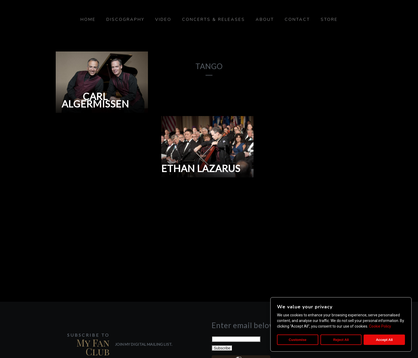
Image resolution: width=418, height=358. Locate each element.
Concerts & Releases (213, 19)
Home (88, 19)
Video (163, 19)
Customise (297, 340)
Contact (297, 19)
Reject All (341, 340)
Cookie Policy (380, 326)
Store (329, 19)
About (265, 19)
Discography (125, 19)
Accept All (384, 340)
